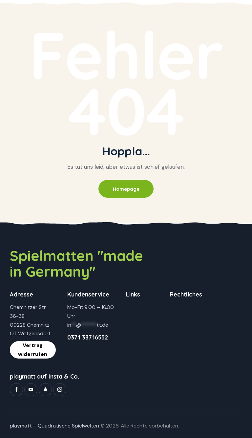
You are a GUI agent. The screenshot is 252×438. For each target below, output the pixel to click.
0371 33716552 (87, 337)
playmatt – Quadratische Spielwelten (54, 426)
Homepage (126, 189)
